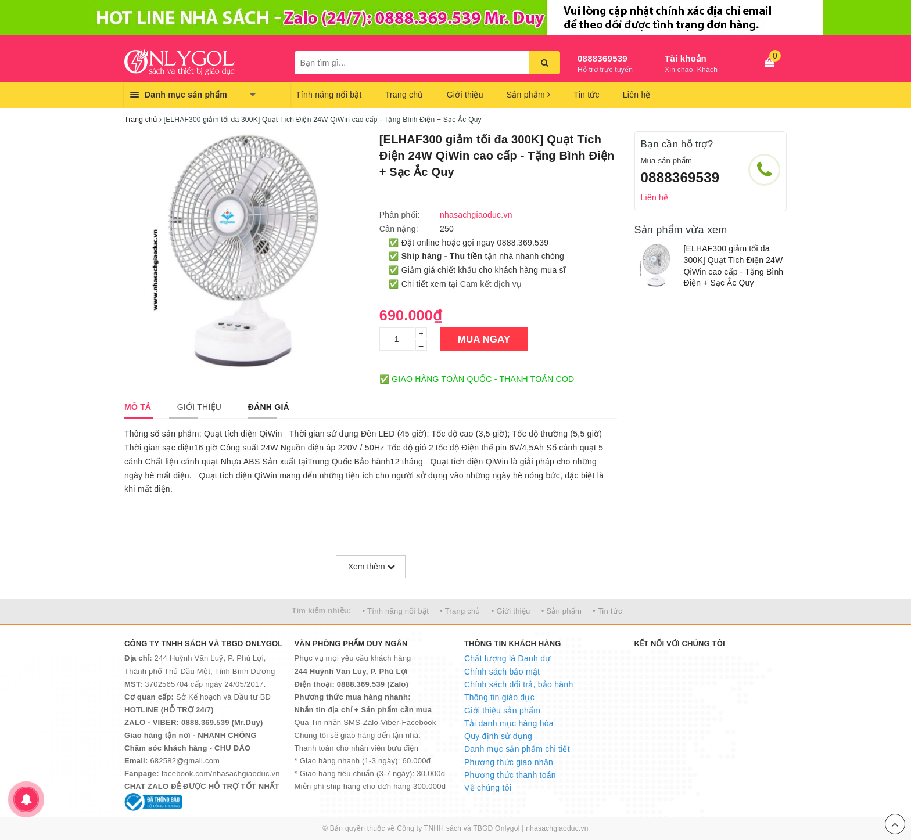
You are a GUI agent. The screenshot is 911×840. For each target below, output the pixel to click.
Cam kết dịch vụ (491, 284)
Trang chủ (404, 94)
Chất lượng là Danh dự (507, 658)
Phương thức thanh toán (510, 775)
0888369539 (602, 58)
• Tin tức (607, 611)
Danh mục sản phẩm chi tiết (517, 749)
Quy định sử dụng (498, 736)
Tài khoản (685, 58)
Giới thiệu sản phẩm (502, 710)
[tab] (137, 407)
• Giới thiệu (511, 611)
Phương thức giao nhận (508, 762)
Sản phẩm (529, 94)
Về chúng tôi (487, 787)
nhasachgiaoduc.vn (557, 828)
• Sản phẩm (561, 611)
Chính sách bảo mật (502, 671)
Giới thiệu (465, 94)
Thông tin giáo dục (499, 697)
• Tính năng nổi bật (396, 611)
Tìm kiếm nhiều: (321, 610)
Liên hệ (637, 94)
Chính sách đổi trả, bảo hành (518, 684)
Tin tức (586, 94)
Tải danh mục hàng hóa (509, 723)
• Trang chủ (460, 611)
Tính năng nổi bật (329, 94)
